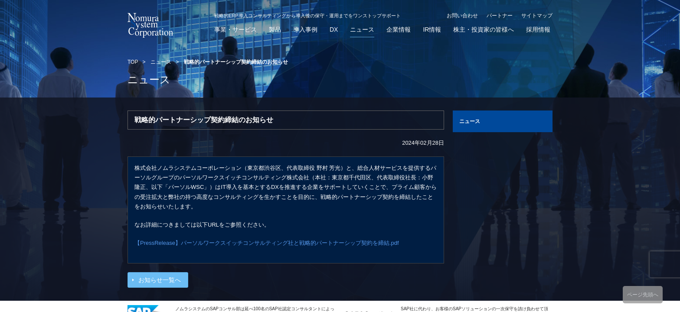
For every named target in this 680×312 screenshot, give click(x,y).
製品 (275, 29)
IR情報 (432, 29)
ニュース (362, 29)
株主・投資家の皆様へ (483, 29)
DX (334, 29)
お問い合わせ (462, 16)
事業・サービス (235, 29)
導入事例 (305, 29)
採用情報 (538, 29)
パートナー (500, 16)
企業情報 (398, 29)
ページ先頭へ (642, 295)
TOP (133, 62)
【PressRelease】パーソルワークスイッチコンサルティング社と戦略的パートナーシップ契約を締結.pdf (266, 243)
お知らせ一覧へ (159, 279)
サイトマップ (536, 16)
